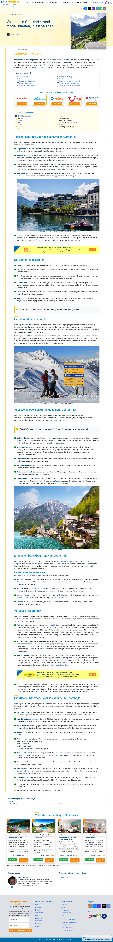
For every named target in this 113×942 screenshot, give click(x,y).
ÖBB (53, 625)
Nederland (22, 576)
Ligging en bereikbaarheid (27, 85)
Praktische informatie (66, 79)
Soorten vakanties (25, 83)
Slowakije (89, 561)
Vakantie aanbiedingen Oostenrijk (69, 85)
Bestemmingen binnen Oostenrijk (69, 81)
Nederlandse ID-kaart (73, 122)
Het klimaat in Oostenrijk (27, 81)
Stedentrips (63, 2)
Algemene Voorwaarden (69, 922)
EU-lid (20, 116)
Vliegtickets (75, 2)
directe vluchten (61, 598)
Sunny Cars (64, 665)
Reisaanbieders (66, 913)
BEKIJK (92, 250)
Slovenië (34, 564)
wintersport (60, 60)
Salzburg (58, 481)
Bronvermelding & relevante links (69, 83)
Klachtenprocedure (67, 930)
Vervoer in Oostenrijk (65, 77)
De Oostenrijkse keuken (26, 79)
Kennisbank (65, 910)
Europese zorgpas (64, 753)
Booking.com (53, 665)
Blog (63, 915)
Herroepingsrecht (67, 927)
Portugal (38, 923)
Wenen (20, 120)
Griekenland (39, 913)
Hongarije (17, 564)
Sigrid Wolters (15, 34)
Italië (41, 564)
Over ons (95, 2)
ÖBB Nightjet (56, 588)
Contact (101, 2)
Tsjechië (71, 561)
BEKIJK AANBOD (22, 103)
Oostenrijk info (65, 877)
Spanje (37, 926)
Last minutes (51, 2)
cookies (92, 939)
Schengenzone (27, 116)
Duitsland (62, 561)
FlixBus (50, 602)
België (37, 905)
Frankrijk (37, 910)
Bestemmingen (36, 2)
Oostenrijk (14, 7)
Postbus (32, 649)
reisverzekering (54, 755)
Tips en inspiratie (24, 77)
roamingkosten (33, 719)
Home (8, 7)
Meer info (29, 915)
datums (12, 860)
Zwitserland (60, 564)
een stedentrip (39, 68)
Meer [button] (84, 2)
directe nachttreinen (38, 588)
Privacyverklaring (67, 925)
